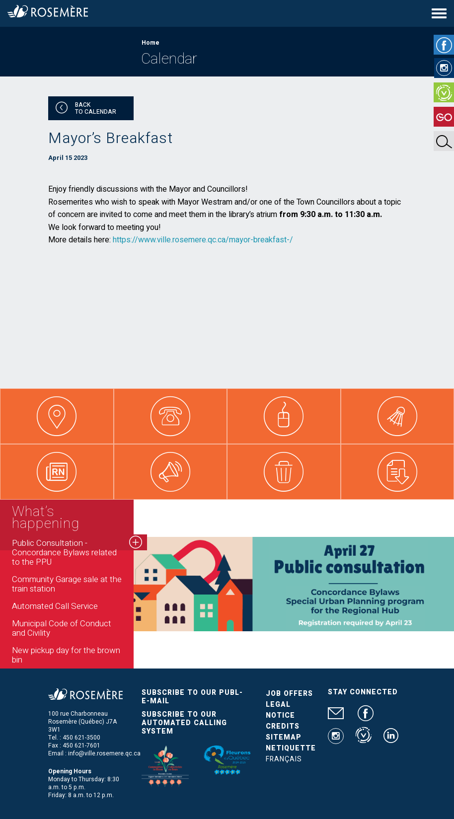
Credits (283, 726)
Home (150, 42)
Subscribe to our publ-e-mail (192, 696)
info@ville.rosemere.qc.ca (104, 753)
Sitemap (284, 737)
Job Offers (289, 693)
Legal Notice (280, 710)
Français (284, 759)
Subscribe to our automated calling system (184, 723)
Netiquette (291, 748)
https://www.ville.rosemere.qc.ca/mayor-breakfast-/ (203, 240)
